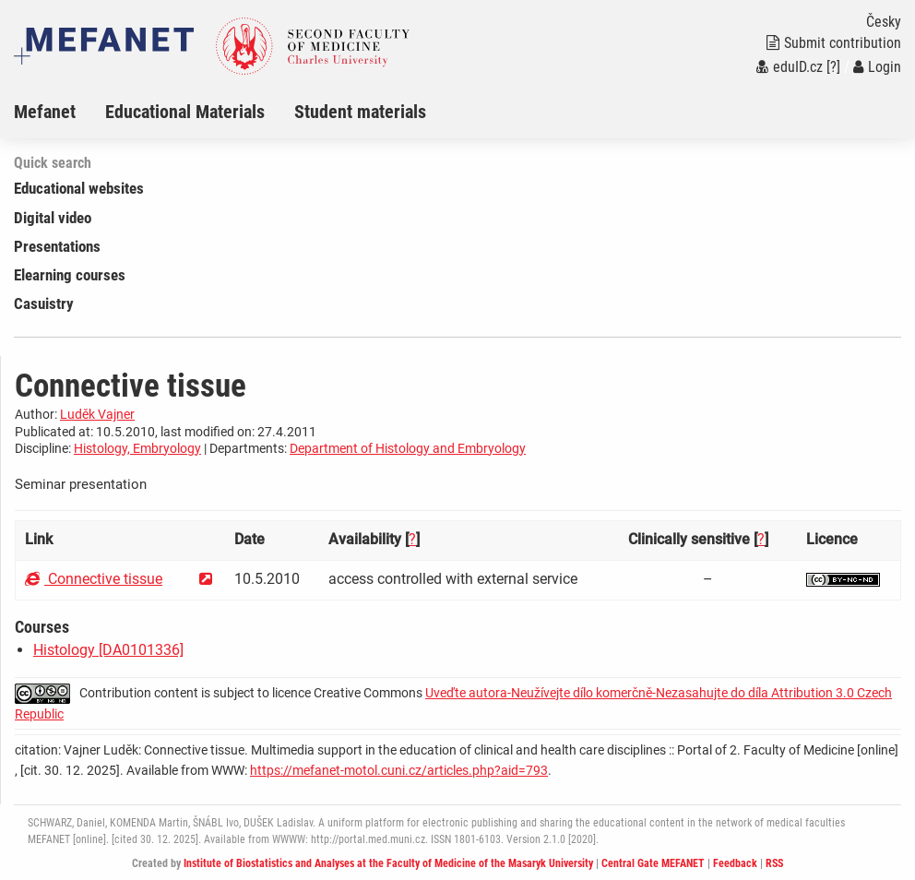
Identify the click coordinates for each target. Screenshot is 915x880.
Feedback (735, 863)
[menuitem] (59, 111)
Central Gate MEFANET (653, 863)
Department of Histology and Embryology (408, 448)
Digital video (52, 217)
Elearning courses (69, 275)
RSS (774, 863)
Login (877, 67)
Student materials (360, 112)
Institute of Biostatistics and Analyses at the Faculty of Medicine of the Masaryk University (388, 863)
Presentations (57, 246)
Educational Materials (185, 112)
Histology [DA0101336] (108, 650)
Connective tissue (93, 579)
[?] (833, 67)
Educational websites (79, 188)
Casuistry (44, 303)
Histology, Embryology (137, 448)
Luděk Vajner (97, 414)
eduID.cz (789, 67)
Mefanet (45, 112)
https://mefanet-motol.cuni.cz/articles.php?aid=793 (399, 770)
